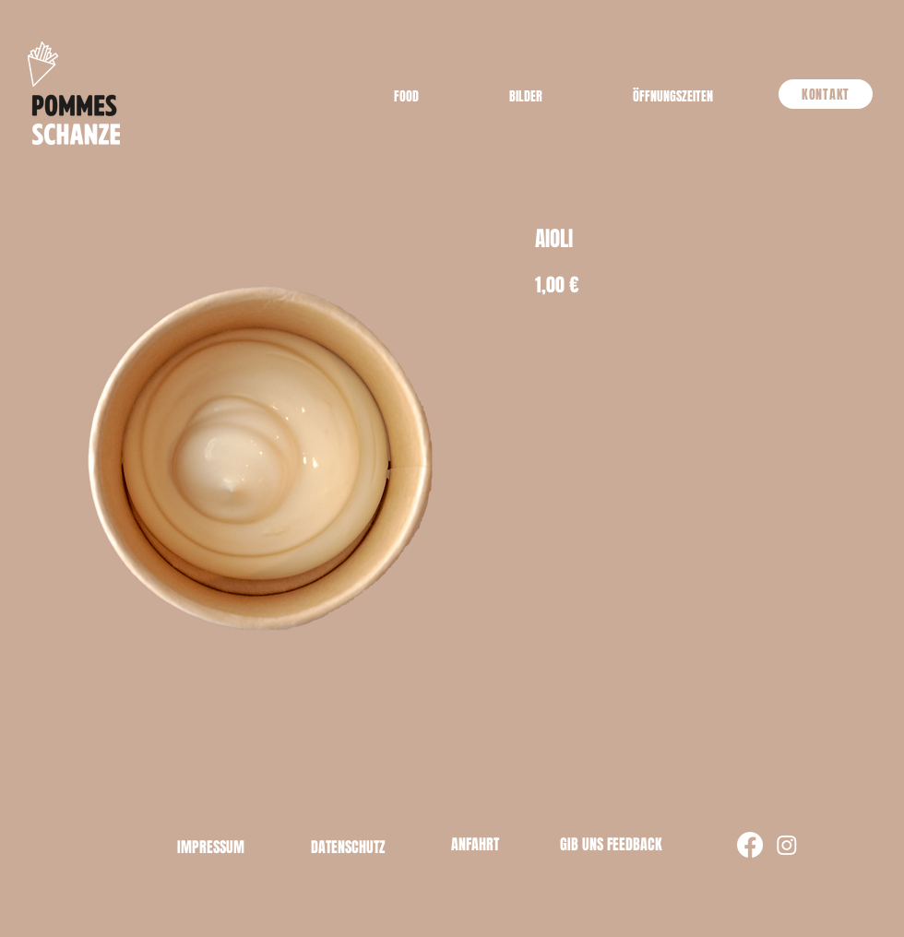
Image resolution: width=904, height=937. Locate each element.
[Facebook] (750, 845)
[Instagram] (787, 845)
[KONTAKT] (826, 94)
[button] (673, 97)
